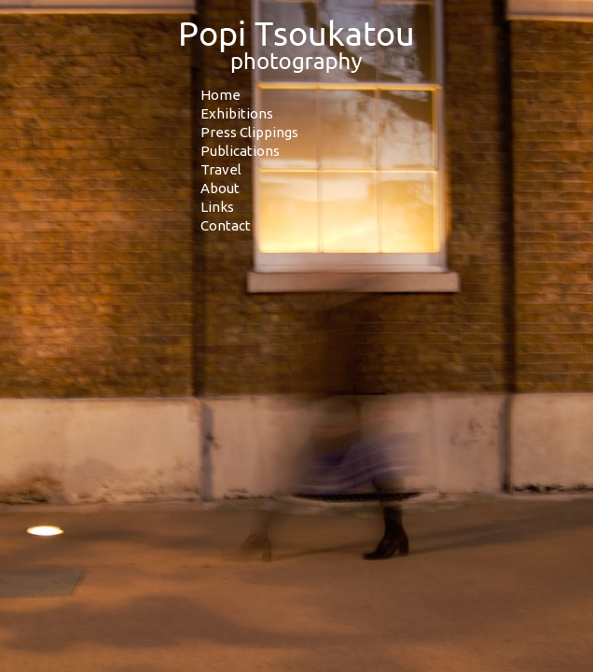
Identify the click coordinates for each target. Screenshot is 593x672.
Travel (220, 169)
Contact (225, 225)
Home (220, 95)
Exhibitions (236, 113)
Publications (240, 151)
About (220, 188)
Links (217, 207)
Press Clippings (249, 132)
